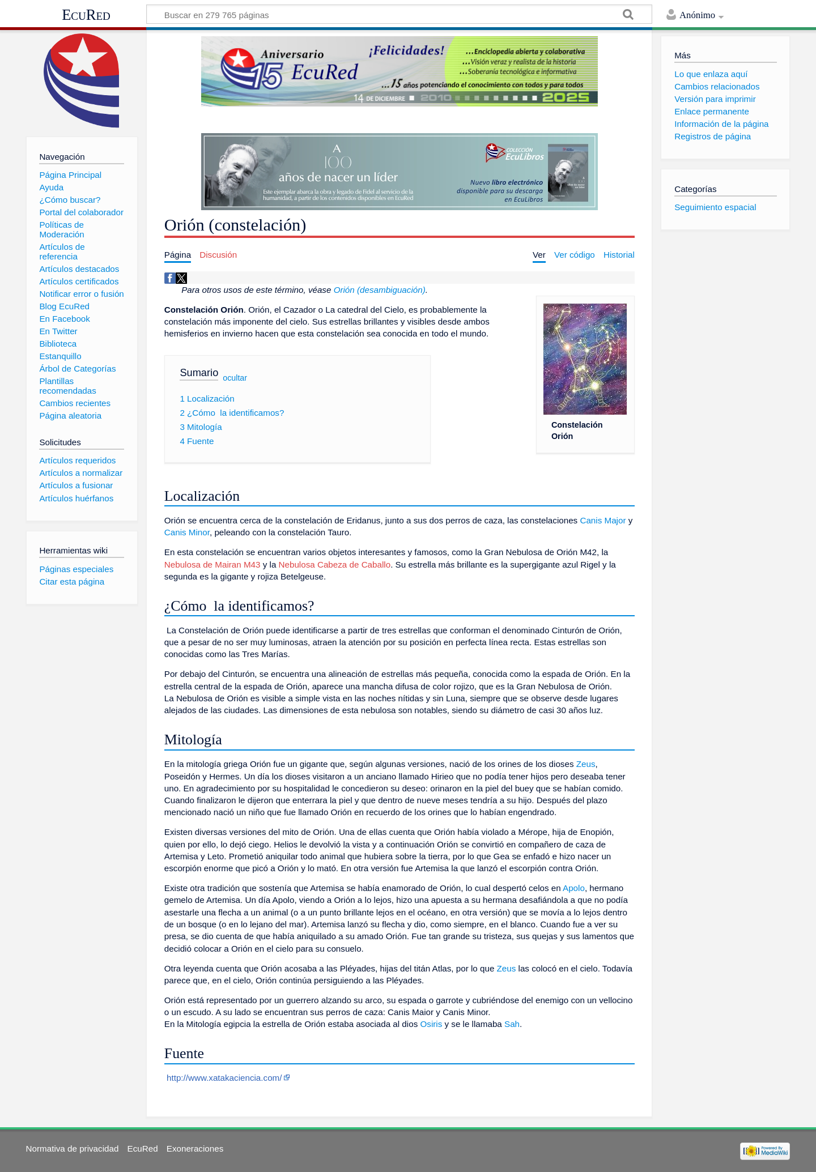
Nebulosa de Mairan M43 (212, 564)
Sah (512, 1024)
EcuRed (86, 14)
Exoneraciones (195, 1148)
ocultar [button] (235, 377)
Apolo (574, 888)
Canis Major (603, 520)
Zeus (586, 764)
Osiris (431, 1024)
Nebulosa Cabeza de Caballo (335, 564)
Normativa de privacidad (72, 1148)
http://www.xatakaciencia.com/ (224, 1077)
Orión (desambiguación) (380, 290)
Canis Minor (187, 532)
